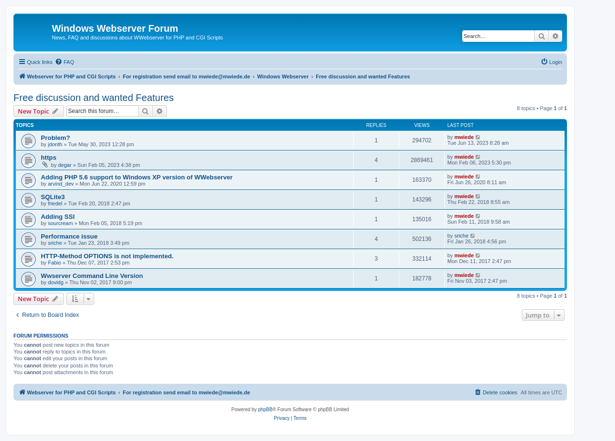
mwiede (464, 137)
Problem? (55, 137)
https (48, 157)
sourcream (60, 223)
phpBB (265, 409)
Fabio (55, 262)
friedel (55, 203)
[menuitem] (64, 62)
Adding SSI (57, 216)
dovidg (55, 282)
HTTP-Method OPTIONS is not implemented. (107, 256)
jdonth (55, 144)
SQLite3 (53, 197)
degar (65, 165)
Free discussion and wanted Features (93, 97)
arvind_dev (61, 184)
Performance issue (69, 236)
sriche (55, 243)
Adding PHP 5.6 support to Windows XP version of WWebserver (137, 177)
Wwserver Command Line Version (92, 275)
